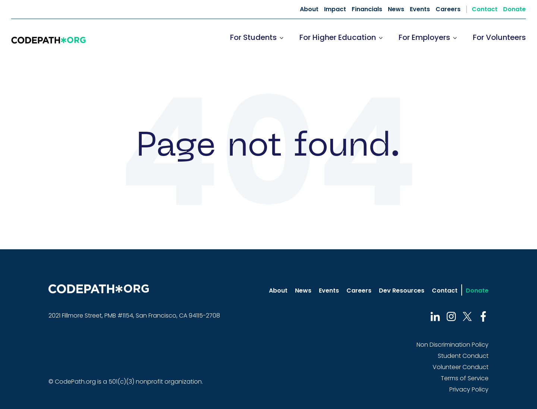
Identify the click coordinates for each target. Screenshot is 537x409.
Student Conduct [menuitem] (463, 356)
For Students (253, 37)
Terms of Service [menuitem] (465, 378)
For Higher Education (337, 37)
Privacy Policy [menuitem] (469, 389)
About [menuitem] (309, 9)
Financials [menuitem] (367, 9)
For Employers (424, 37)
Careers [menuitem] (448, 9)
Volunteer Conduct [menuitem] (461, 367)
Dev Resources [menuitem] (401, 290)
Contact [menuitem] (484, 9)
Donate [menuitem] (514, 9)
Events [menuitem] (420, 9)
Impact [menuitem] (335, 9)
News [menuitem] (396, 9)
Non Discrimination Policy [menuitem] (453, 344)
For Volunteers (499, 37)
